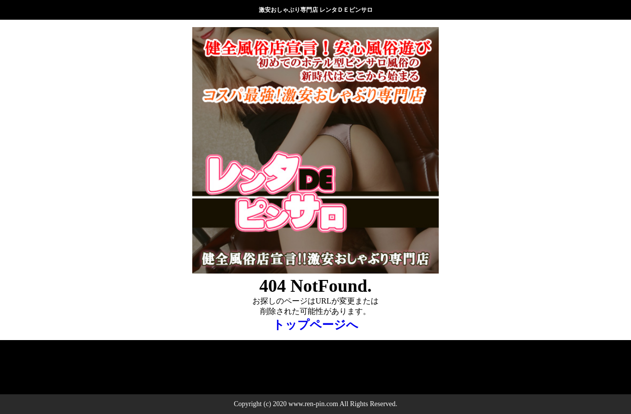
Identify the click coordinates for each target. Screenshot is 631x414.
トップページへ (315, 324)
